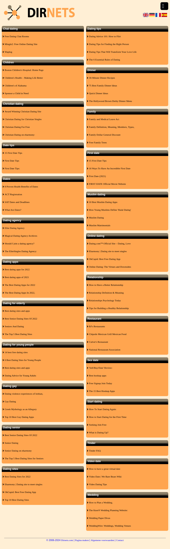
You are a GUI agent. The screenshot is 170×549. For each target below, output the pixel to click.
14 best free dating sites (16, 352)
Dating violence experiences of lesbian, (24, 393)
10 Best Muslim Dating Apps (103, 202)
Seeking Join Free (97, 424)
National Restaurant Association (104, 349)
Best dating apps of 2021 (17, 277)
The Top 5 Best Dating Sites (18, 334)
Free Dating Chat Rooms (17, 36)
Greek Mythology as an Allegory (21, 409)
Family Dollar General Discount (104, 134)
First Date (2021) (97, 176)
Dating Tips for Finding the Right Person (109, 44)
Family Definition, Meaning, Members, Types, (111, 127)
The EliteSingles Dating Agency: (21, 251)
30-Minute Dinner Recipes (102, 77)
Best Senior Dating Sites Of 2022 (21, 318)
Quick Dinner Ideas (98, 93)
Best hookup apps (97, 375)
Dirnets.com (67, 540)
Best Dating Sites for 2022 (18, 476)
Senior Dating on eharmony (18, 450)
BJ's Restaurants (97, 326)
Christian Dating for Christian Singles (23, 119)
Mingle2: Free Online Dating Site (21, 44)
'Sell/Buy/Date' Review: (100, 367)
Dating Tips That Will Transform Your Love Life (113, 52)
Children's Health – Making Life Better (24, 77)
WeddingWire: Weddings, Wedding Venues (110, 525)
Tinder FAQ (95, 450)
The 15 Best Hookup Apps (102, 391)
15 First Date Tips (13, 153)
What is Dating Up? (98, 432)
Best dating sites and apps (17, 311)
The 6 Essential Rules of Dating (104, 59)
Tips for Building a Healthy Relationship (109, 308)
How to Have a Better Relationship (106, 285)
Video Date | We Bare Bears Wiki (105, 476)
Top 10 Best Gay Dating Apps (19, 417)
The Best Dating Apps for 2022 (20, 285)
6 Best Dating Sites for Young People (23, 360)
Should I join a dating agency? (19, 243)
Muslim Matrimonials (99, 225)
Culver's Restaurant (98, 342)
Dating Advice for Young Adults (20, 375)
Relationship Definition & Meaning (106, 292)
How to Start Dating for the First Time (107, 417)
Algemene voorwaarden (102, 540)
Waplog (8, 52)
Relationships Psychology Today (105, 300)
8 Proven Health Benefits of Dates (21, 186)
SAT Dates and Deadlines (17, 202)
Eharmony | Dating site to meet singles (23, 484)
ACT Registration (13, 194)
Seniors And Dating (14, 326)
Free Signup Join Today (100, 383)
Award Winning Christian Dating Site (23, 111)
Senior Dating (11, 443)
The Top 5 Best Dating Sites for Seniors (24, 458)
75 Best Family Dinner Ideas (103, 85)
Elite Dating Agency (15, 228)
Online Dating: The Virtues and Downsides (110, 266)
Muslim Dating (96, 217)
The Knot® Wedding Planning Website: (108, 510)
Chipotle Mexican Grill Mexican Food (107, 334)
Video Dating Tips (98, 484)
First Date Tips (12, 160)
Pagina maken (82, 540)
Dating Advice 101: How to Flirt (105, 36)
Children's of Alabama (16, 85)
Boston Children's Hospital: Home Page (24, 70)
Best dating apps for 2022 (17, 269)
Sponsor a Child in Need (17, 93)
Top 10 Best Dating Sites (17, 499)
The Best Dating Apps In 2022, (20, 292)
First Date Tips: (12, 168)
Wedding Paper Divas (99, 518)
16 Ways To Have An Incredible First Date (109, 168)
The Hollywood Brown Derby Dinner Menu (110, 101)
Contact (120, 540)
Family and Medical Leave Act (104, 119)
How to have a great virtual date (104, 468)
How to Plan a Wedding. (101, 502)
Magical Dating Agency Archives (21, 235)
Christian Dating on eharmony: (20, 134)
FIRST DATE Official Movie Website (107, 184)
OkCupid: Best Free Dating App (20, 492)
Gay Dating (10, 401)
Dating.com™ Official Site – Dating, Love (110, 243)
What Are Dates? (13, 209)
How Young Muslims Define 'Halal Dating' (110, 209)
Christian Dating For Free (17, 127)
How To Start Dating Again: (102, 409)
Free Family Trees (98, 142)
